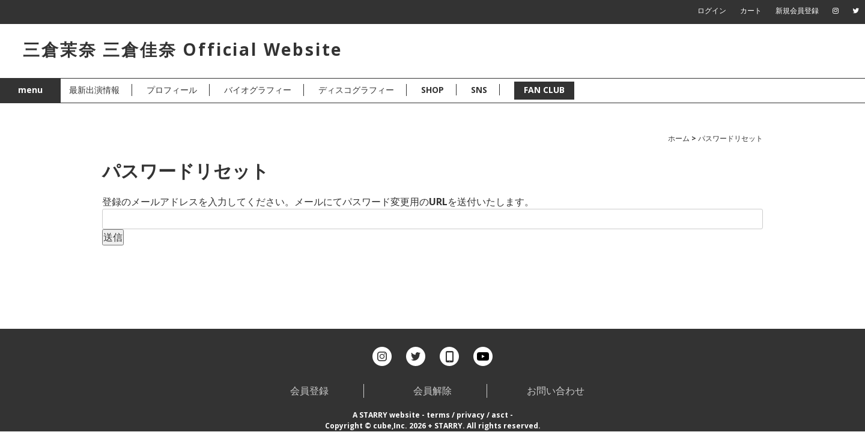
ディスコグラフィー (356, 89)
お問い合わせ (555, 390)
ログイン (711, 10)
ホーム (679, 138)
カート (751, 10)
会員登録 (309, 390)
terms (438, 415)
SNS (479, 89)
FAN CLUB (544, 89)
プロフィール (172, 89)
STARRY (373, 415)
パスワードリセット (730, 138)
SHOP (432, 89)
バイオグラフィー (257, 89)
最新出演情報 (94, 89)
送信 (113, 237)
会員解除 (432, 390)
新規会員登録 (797, 10)
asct (499, 415)
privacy (471, 415)
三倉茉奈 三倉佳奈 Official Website (182, 49)
